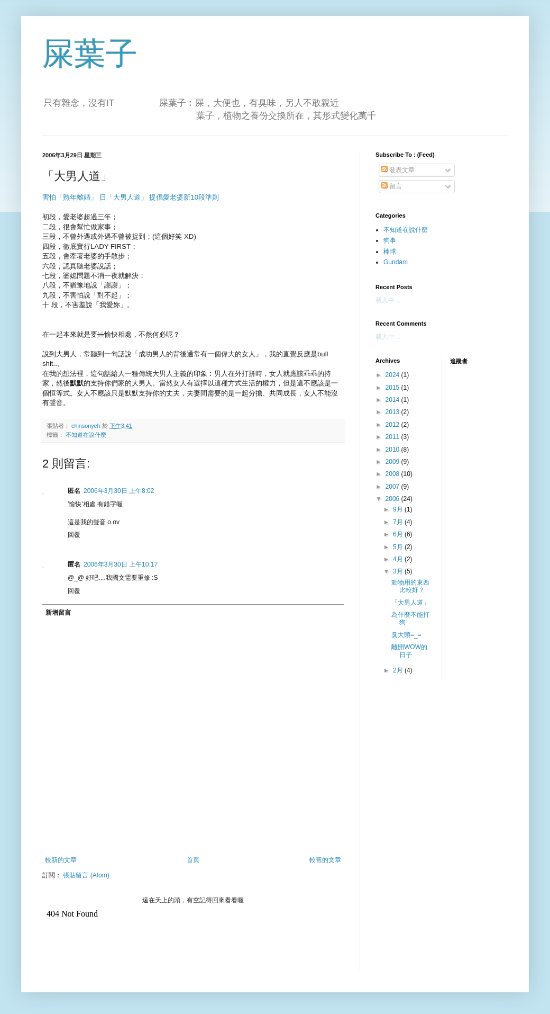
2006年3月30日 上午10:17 (121, 564)
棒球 (389, 251)
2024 (393, 375)
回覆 (74, 535)
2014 (393, 399)
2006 (393, 498)
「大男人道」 (410, 602)
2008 (393, 474)
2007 (393, 486)
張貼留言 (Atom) (86, 875)
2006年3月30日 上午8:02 (119, 491)
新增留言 (58, 612)
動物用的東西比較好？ (410, 586)
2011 (393, 437)
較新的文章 (61, 860)
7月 (399, 522)
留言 (391, 186)
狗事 (389, 240)
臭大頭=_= (406, 635)
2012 (393, 424)
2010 (393, 449)
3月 (399, 571)
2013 (393, 412)
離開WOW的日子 (409, 650)
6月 (399, 534)
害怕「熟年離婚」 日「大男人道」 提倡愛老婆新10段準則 (130, 197)
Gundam (395, 262)
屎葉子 (90, 53)
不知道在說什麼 (86, 435)
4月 (399, 559)
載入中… (388, 300)
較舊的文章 (325, 860)
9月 (399, 509)
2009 (393, 461)
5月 (399, 547)
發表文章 (398, 170)
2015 (393, 387)
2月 (399, 670)
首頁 (193, 860)
